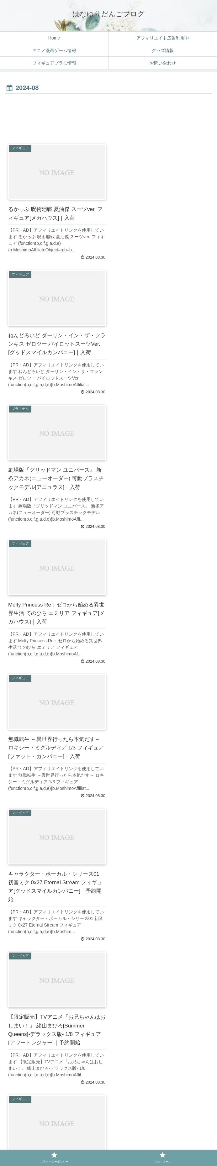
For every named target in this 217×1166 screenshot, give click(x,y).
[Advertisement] (108, 115)
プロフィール (160, 1145)
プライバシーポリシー (57, 1145)
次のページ (108, 1075)
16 (126, 1095)
